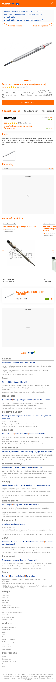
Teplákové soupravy (8, 642)
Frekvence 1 (5, 664)
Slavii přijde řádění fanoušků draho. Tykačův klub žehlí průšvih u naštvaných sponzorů (27, 471)
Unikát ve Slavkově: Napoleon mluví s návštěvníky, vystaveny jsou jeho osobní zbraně (27, 516)
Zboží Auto (5, 615)
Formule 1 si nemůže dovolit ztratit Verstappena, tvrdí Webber (20, 441)
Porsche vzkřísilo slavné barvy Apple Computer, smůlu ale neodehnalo (22, 444)
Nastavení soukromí (39, 678)
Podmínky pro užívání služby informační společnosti (36, 676)
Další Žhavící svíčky (9, 224)
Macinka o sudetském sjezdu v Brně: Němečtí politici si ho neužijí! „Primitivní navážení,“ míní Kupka (25, 371)
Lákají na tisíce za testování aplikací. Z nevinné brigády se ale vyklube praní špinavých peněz (27, 474)
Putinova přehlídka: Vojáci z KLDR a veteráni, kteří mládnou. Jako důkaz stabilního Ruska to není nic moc (26, 367)
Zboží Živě (5, 598)
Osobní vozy (5, 600)
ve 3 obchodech (8, 281)
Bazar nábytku (6, 649)
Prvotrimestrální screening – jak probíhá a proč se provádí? (19, 426)
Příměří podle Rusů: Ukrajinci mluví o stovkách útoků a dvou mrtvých (22, 403)
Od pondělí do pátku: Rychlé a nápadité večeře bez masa (19, 489)
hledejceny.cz (6, 595)
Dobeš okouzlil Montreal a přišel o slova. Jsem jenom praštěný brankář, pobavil (25, 385)
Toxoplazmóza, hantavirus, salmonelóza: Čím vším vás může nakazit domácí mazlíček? (27, 547)
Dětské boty (5, 644)
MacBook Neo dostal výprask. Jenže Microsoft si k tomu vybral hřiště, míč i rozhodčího (27, 455)
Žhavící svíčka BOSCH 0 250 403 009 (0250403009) (24, 84)
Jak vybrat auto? (7, 620)
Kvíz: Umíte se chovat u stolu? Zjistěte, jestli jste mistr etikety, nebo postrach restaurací (25, 496)
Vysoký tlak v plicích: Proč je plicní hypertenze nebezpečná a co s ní (22, 550)
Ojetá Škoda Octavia (8, 617)
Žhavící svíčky (9, 17)
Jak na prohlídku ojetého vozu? (11, 607)
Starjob (4, 657)
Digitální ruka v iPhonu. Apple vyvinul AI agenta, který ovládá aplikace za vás (24, 457)
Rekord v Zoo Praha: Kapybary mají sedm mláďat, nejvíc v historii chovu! (23, 566)
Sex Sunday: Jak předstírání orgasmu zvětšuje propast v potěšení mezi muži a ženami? (27, 534)
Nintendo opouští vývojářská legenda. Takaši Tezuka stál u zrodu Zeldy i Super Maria (27, 563)
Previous (3, 252)
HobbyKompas (6, 610)
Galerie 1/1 (28, 80)
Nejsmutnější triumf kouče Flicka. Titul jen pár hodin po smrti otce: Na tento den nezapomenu (26, 389)
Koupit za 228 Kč (28, 102)
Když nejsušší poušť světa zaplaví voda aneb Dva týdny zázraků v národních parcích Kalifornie (27, 513)
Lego (3, 634)
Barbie (4, 632)
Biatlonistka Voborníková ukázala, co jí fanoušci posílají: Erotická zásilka (23, 392)
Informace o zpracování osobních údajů (15, 678)
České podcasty (6, 659)
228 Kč (48, 128)
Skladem (49, 120)
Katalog (7, 11)
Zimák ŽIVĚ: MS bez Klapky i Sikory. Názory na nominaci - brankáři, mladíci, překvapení (24, 580)
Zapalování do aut (34, 14)
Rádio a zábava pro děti (9, 662)
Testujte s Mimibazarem (9, 627)
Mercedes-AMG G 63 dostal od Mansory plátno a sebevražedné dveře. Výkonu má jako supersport (27, 438)
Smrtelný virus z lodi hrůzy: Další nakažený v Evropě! (17, 374)
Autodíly (37, 11)
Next (53, 252)
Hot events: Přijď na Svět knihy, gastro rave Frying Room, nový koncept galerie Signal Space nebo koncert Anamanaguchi (27, 531)
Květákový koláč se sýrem (9, 421)
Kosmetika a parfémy (8, 639)
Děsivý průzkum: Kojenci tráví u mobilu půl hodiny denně (19, 406)
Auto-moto (16, 11)
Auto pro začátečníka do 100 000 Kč (12, 612)
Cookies (30, 678)
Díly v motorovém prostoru (14, 14)
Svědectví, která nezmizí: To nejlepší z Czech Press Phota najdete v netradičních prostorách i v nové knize (25, 509)
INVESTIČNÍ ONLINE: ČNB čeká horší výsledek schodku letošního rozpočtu (24, 478)
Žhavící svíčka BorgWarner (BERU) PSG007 (19, 226)
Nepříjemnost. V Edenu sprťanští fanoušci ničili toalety (18, 584)
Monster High (6, 630)
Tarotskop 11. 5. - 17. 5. (9, 528)
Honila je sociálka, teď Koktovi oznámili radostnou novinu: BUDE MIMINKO (24, 408)
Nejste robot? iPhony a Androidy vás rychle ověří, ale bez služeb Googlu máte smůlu (27, 460)
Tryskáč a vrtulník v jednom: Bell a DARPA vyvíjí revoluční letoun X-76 (22, 568)
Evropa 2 (4, 666)
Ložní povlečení (6, 647)
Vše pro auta (27, 11)
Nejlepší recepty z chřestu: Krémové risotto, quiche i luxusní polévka (22, 424)
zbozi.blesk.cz (6, 605)
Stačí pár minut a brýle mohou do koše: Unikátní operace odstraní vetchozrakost (26, 552)
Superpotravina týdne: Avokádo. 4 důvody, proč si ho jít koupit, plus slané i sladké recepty (26, 492)
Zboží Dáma (5, 603)
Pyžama (4, 637)
